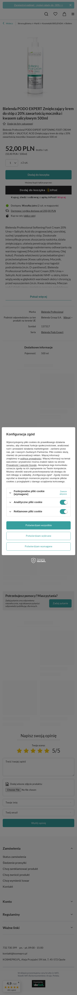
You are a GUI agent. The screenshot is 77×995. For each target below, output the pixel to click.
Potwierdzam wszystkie (38, 525)
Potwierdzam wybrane (38, 535)
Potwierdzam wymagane (38, 546)
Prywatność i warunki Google (21, 465)
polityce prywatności (30, 458)
